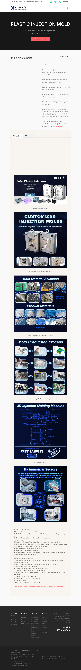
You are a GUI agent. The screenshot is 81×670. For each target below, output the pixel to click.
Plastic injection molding (33, 633)
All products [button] (63, 56)
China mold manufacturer (35, 618)
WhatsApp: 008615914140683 (20, 665)
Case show (45, 658)
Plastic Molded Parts (25, 622)
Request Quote (40, 39)
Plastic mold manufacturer (35, 622)
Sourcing (44, 630)
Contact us (63, 658)
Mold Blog (44, 632)
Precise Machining (44, 626)
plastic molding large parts (55, 587)
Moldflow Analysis (44, 622)
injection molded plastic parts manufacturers (32, 587)
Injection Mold (23, 618)
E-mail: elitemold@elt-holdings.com (21, 663)
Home (43, 656)
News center (54, 658)
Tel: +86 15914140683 (17, 661)
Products (60, 656)
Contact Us (59, 126)
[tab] (17, 136)
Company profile (51, 656)
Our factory (14, 621)
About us (13, 619)
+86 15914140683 (17, 2)
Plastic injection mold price (35, 627)
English (66, 2)
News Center (35, 637)
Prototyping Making (45, 618)
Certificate (14, 624)
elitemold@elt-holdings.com (33, 2)
